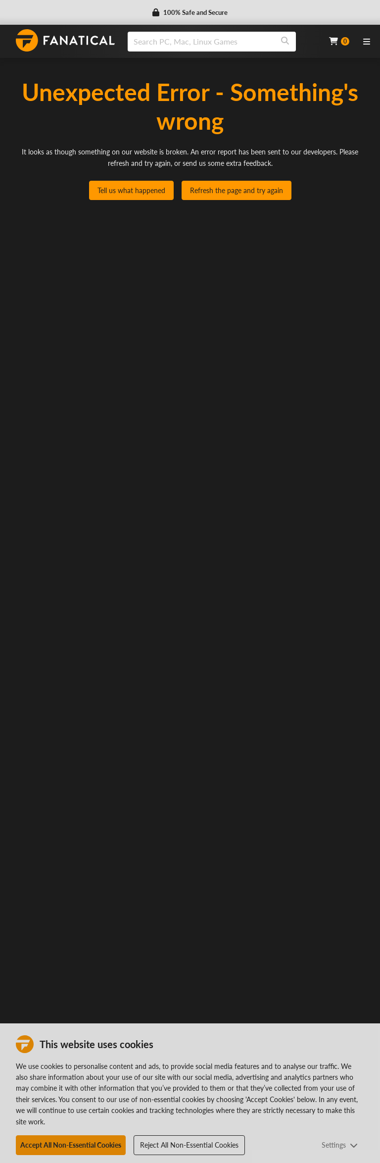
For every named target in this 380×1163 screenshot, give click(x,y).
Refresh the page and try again (236, 190)
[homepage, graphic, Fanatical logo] (65, 40)
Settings (340, 1145)
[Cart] (339, 41)
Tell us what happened (131, 190)
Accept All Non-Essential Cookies (70, 1145)
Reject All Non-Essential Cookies (189, 1145)
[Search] (285, 41)
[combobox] (222, 41)
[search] (201, 41)
